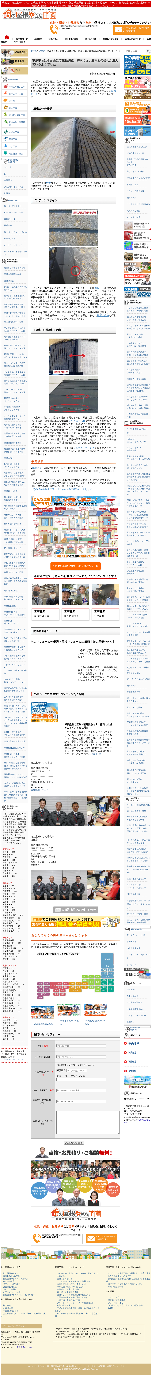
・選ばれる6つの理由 (10, 1280)
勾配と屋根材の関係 (12, 524)
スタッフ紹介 (132, 996)
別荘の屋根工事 (133, 894)
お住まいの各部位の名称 (14, 268)
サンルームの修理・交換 (137, 914)
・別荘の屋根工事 (63, 1310)
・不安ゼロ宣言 (8, 1286)
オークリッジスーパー (13, 245)
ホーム (34, 51)
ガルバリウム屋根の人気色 (138, 679)
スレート (8, 167)
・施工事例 (6, 1310)
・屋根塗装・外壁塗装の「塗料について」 (124, 1288)
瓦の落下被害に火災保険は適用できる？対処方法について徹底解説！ (138, 477)
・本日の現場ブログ (10, 1315)
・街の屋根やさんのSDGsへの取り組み (18, 1299)
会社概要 (130, 989)
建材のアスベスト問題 (13, 572)
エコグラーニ (10, 219)
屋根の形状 (9, 458)
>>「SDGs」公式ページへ (12, 1059)
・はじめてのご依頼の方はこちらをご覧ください (76, 1278)
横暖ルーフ (9, 225)
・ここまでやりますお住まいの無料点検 (72, 1286)
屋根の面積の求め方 (12, 443)
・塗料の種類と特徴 (114, 1291)
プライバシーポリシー (136, 1015)
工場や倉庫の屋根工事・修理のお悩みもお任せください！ (138, 904)
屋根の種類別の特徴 (12, 274)
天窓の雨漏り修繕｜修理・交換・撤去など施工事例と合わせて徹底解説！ (15, 766)
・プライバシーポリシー (116, 1307)
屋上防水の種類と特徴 (13, 322)
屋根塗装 (37, 468)
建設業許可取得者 (134, 1002)
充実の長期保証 (133, 211)
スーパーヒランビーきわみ (15, 232)
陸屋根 (7, 193)
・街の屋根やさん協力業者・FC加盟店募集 (124, 1310)
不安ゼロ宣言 (132, 184)
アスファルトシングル (13, 187)
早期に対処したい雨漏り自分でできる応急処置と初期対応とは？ (138, 791)
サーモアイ (131, 941)
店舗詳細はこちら (40, 790)
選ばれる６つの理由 (135, 171)
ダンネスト (131, 965)
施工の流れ (131, 198)
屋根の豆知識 (10, 606)
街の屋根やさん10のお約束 (138, 178)
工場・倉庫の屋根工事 (136, 879)
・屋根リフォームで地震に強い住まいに (72, 1299)
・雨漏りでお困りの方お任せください (71, 1288)
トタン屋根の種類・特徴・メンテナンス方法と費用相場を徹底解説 (138, 553)
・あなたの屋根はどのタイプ (118, 1280)
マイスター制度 (133, 217)
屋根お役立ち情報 (134, 707)
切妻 (48, 183)
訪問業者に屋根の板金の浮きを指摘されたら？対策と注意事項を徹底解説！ (138, 388)
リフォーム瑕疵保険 (135, 191)
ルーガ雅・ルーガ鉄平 (13, 212)
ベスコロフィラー (134, 948)
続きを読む (96, 754)
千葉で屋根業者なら (135, 1009)
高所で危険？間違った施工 (15, 741)
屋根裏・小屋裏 (11, 491)
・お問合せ (111, 1312)
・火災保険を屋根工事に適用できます (71, 1302)
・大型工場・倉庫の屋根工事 (67, 1304)
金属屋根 (8, 180)
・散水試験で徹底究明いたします (69, 1291)
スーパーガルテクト (12, 206)
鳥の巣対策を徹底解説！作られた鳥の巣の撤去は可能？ (138, 869)
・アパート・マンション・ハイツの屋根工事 (74, 1307)
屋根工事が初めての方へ (137, 147)
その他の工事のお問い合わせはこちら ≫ (75, 566)
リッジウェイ (10, 238)
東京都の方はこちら (43, 1024)
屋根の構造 (9, 281)
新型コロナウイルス (84, 448)
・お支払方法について (10, 1296)
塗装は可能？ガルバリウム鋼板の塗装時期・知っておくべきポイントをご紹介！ (15, 709)
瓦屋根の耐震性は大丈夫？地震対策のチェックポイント (138, 743)
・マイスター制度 (9, 1294)
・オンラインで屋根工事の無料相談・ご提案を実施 (128, 1278)
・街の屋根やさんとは (10, 1278)
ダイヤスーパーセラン (136, 935)
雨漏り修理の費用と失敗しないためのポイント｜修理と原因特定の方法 (138, 503)
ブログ (42, 51)
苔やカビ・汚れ (77, 420)
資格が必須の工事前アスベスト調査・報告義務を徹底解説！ (15, 581)
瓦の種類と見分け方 (12, 548)
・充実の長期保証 (9, 1291)
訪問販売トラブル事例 (136, 379)
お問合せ (130, 1022)
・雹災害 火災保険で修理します (69, 1296)
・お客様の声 (7, 1312)
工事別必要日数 (133, 692)
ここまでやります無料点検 (138, 204)
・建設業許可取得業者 (115, 1304)
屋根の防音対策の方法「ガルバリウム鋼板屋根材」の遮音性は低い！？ (137, 515)
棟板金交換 (103, 315)
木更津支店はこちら (23, 1352)
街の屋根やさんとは (135, 153)
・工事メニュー (62, 1280)
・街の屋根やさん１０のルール (14, 1283)
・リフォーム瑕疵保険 (10, 1288)
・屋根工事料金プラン (64, 1283)
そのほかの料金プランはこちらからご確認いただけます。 (64, 489)
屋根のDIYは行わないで (14, 748)
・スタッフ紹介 (112, 1302)
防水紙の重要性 (11, 591)
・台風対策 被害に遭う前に (67, 1294)
